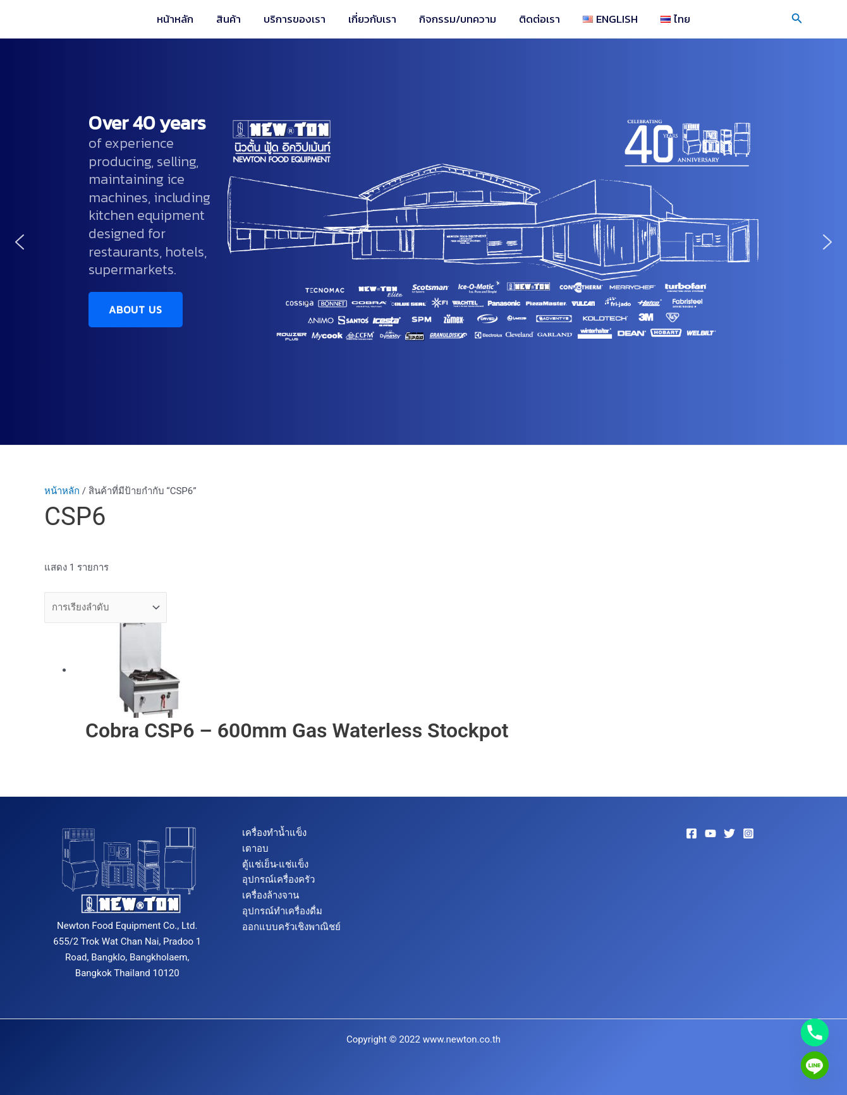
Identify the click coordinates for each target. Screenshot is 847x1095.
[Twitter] (729, 833)
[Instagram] (748, 833)
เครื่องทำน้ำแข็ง (274, 832)
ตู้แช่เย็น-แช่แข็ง (275, 864)
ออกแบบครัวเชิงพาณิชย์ (291, 927)
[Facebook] (691, 833)
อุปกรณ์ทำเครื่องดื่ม (282, 911)
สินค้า (231, 19)
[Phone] (815, 1032)
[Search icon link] (797, 19)
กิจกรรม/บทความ (457, 19)
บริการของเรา (296, 19)
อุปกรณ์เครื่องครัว (278, 879)
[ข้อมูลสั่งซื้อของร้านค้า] (105, 607)
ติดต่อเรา (537, 19)
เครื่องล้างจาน (270, 895)
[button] (19, 242)
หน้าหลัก (179, 19)
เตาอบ (255, 848)
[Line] (815, 1065)
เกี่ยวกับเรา (373, 19)
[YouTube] (710, 833)
